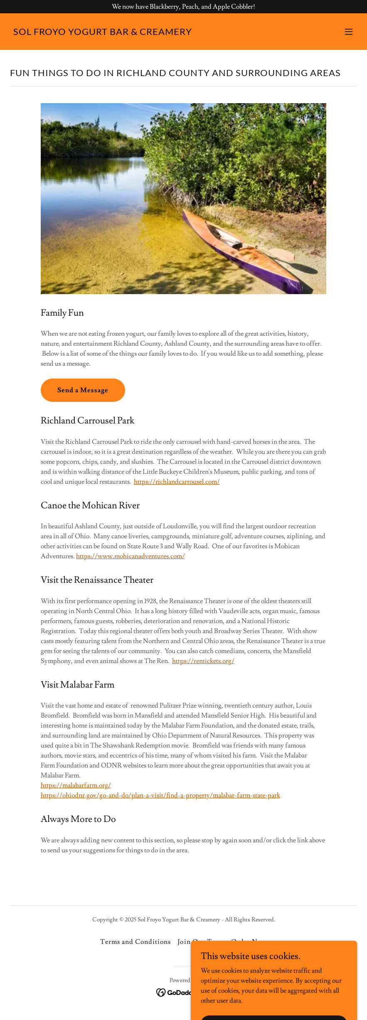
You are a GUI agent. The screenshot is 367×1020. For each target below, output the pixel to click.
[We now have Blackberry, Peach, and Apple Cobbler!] (183, 7)
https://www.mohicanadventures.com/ (130, 556)
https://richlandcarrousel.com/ (177, 482)
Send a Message (82, 390)
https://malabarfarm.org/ (76, 785)
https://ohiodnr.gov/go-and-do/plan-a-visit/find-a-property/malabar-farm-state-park (160, 795)
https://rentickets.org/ (203, 661)
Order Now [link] (249, 942)
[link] (102, 33)
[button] (348, 31)
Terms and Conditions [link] (135, 942)
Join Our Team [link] (200, 942)
